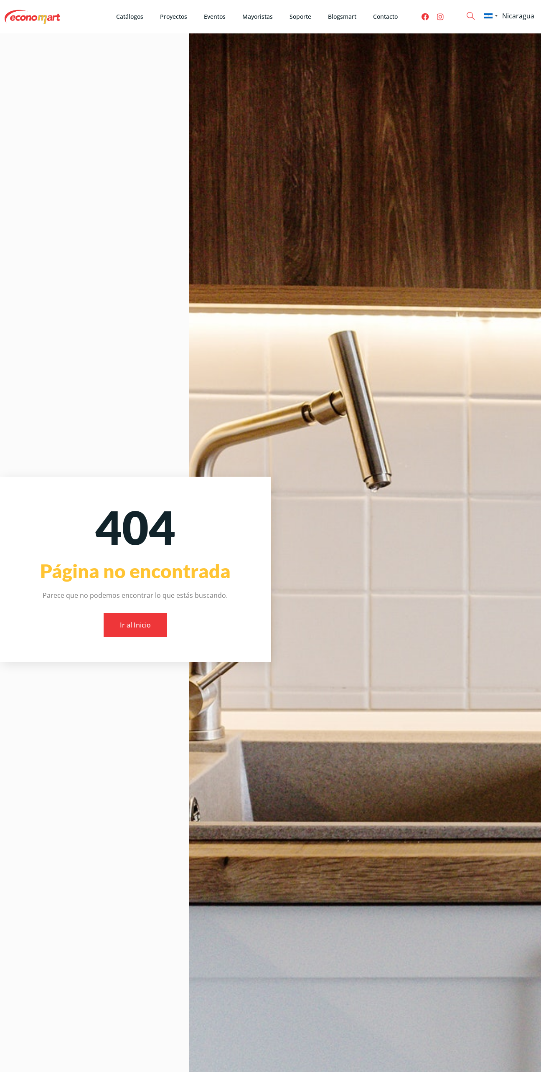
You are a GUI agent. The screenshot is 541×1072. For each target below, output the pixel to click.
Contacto (385, 16)
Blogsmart (342, 16)
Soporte (300, 16)
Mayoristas (257, 16)
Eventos (215, 16)
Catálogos (129, 16)
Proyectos (173, 16)
